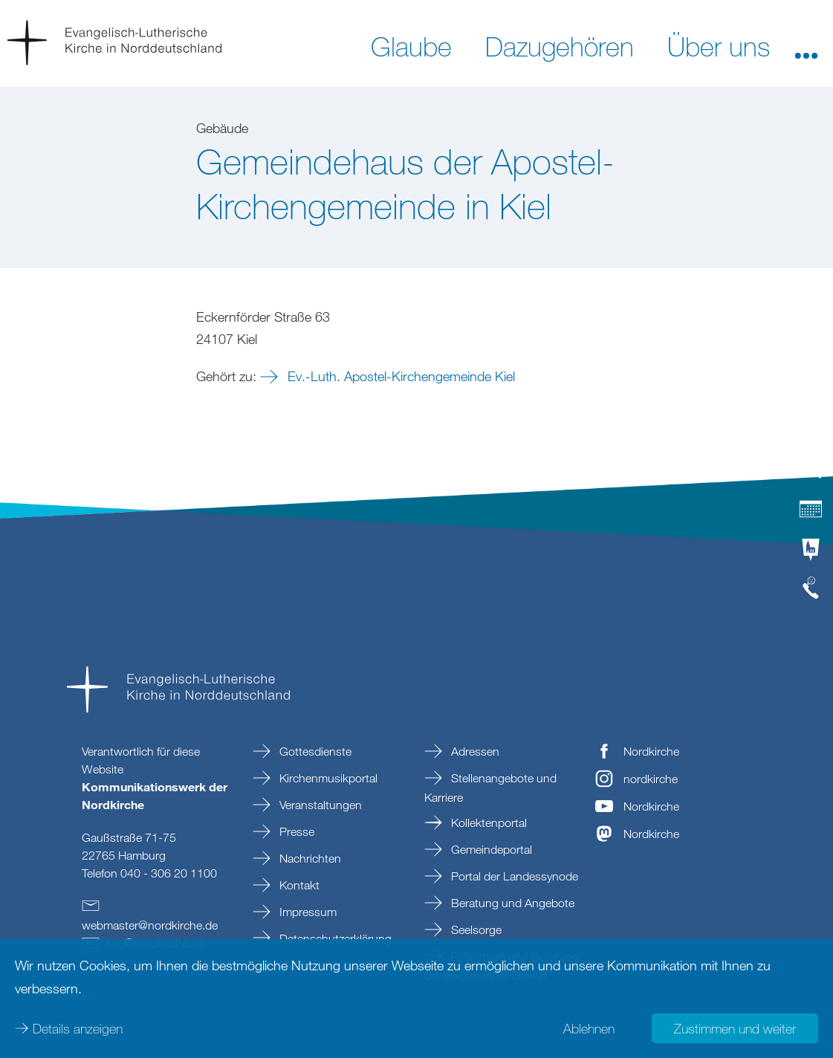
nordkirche (650, 778)
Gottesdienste (313, 751)
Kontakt (298, 885)
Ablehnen (589, 1028)
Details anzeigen (78, 1028)
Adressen (473, 751)
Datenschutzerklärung (334, 938)
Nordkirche (651, 751)
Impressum (306, 911)
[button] (806, 45)
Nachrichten (308, 858)
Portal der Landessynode (513, 876)
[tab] (811, 474)
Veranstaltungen (319, 804)
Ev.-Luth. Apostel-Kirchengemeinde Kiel (399, 376)
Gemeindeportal (490, 849)
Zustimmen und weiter (735, 1028)
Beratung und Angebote (511, 902)
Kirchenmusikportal (326, 778)
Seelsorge (475, 929)
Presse (295, 831)
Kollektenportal (487, 822)
